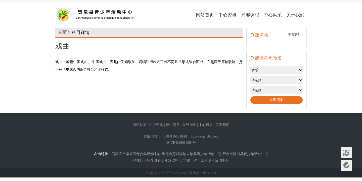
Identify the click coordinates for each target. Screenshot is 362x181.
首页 (62, 32)
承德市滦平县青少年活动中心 (206, 160)
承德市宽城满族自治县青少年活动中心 (191, 154)
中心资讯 (227, 14)
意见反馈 (346, 165)
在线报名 (189, 125)
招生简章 (173, 125)
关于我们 (295, 14)
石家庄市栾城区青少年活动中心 (136, 154)
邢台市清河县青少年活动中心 (245, 154)
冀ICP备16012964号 (181, 143)
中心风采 (273, 14)
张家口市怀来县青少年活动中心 (157, 160)
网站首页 (205, 14)
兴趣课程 (250, 14)
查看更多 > (295, 34)
